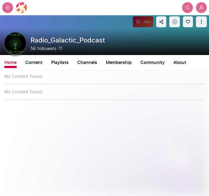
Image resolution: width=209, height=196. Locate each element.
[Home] (21, 7)
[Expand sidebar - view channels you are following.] (7, 7)
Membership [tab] (142, 62)
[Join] (143, 21)
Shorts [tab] (58, 62)
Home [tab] (10, 62)
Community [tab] (175, 62)
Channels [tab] (110, 62)
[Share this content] (161, 21)
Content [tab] (33, 62)
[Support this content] (174, 21)
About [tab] (202, 62)
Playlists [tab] (82, 62)
